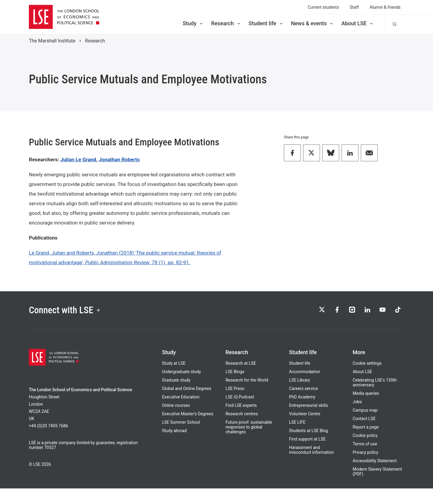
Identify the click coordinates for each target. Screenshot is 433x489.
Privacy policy (365, 452)
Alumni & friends (385, 7)
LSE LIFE (297, 422)
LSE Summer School (181, 422)
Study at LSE (174, 363)
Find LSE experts (241, 406)
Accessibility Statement (375, 461)
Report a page (366, 427)
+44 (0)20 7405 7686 (48, 426)
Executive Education (181, 397)
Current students (323, 7)
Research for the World (247, 380)
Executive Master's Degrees (187, 414)
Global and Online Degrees (186, 389)
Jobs (357, 402)
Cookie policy (365, 436)
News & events (312, 23)
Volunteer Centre (304, 414)
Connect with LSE (66, 310)
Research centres (242, 414)
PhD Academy (302, 397)
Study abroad (174, 431)
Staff (354, 7)
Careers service (303, 389)
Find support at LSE (307, 439)
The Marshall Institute (52, 41)
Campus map (365, 410)
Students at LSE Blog (308, 431)
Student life (266, 23)
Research (226, 23)
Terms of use (365, 444)
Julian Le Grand (78, 159)
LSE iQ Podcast (240, 397)
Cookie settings (367, 363)
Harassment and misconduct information (311, 450)
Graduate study (176, 380)
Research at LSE (241, 363)
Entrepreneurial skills (308, 406)
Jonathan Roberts (119, 159)
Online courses (176, 406)
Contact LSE (364, 419)
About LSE (357, 23)
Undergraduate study (181, 372)
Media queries (366, 394)
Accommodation (304, 372)
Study (193, 23)
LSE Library (299, 380)
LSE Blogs (235, 372)
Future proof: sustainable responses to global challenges (249, 427)
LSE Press (235, 389)
